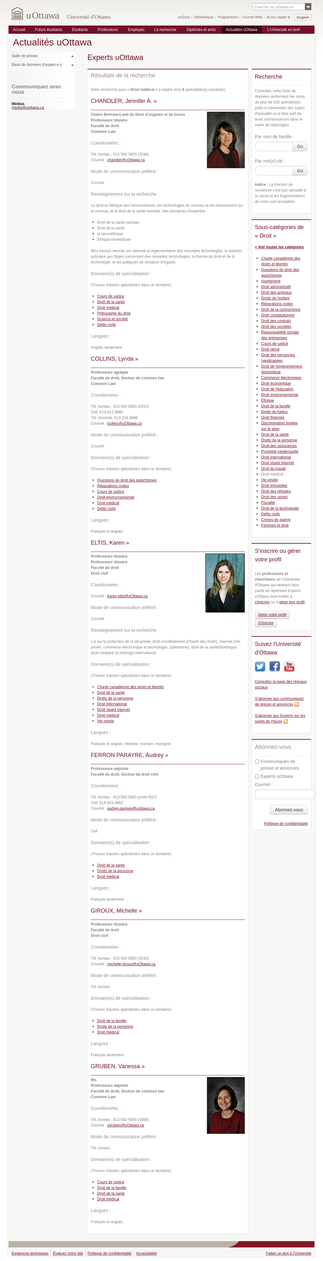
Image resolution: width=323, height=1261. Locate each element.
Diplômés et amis (201, 29)
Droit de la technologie (280, 508)
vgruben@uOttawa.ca (125, 1125)
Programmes (228, 17)
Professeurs (108, 29)
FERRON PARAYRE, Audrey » (129, 755)
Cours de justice (110, 296)
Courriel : (264, 784)
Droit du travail (273, 468)
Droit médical (108, 307)
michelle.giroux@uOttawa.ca (131, 964)
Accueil (19, 29)
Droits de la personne (115, 698)
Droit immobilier (274, 485)
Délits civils (106, 325)
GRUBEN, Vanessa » (118, 1066)
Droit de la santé (111, 302)
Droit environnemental (115, 497)
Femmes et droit (275, 525)
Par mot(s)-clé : (270, 160)
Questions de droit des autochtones (127, 480)
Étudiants (80, 29)
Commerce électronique (281, 378)
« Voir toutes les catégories (279, 247)
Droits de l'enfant (275, 298)
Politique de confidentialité (286, 823)
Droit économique (276, 383)
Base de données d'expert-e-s (37, 64)
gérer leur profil (292, 602)
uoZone (184, 17)
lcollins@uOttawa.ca (124, 423)
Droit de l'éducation (277, 389)
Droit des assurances (279, 446)
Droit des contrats (276, 321)
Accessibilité (146, 1253)
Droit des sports (274, 497)
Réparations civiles (113, 486)
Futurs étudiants (48, 29)
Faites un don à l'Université (288, 1253)
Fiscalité (268, 502)
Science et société (112, 319)
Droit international (112, 704)
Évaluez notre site (68, 1253)
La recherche (165, 29)
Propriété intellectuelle (279, 451)
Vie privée (105, 721)
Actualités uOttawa (241, 29)
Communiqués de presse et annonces (277, 765)
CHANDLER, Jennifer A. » (124, 101)
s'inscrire (262, 602)
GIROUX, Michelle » (116, 911)
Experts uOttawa (274, 776)
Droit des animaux (276, 292)
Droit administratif (276, 287)
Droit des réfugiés (276, 491)
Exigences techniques (30, 1253)
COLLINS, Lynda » (114, 359)
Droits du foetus (274, 412)
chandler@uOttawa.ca (126, 160)
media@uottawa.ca (28, 107)
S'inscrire (265, 623)
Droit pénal (270, 349)
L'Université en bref (283, 29)
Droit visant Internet (113, 709)
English (303, 17)
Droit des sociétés (276, 326)
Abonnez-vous (289, 809)
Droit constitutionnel (277, 315)
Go (300, 146)
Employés (136, 29)
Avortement (270, 281)
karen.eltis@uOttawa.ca (127, 596)
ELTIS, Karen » (110, 543)
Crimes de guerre (276, 520)
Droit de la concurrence (280, 309)
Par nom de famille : (274, 136)
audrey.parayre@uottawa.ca (131, 808)
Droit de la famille (111, 1021)
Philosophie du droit (113, 313)
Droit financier (273, 417)
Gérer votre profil (272, 615)
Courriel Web (252, 17)
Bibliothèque (204, 17)
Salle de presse (25, 56)
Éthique (267, 400)
